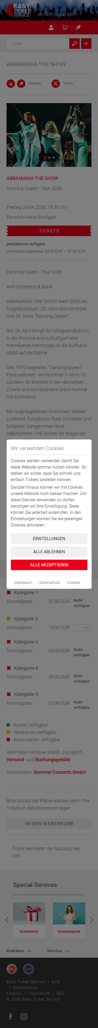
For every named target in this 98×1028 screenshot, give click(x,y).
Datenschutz (49, 582)
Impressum (23, 582)
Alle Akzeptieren (49, 564)
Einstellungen (49, 538)
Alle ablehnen (49, 551)
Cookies (73, 582)
